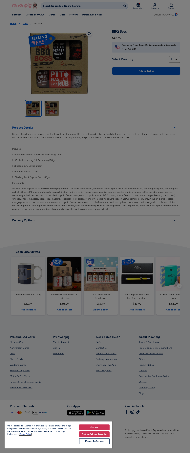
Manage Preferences (94, 441)
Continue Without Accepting (94, 434)
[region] (58, 434)
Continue (94, 427)
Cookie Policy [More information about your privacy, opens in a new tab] (25, 434)
